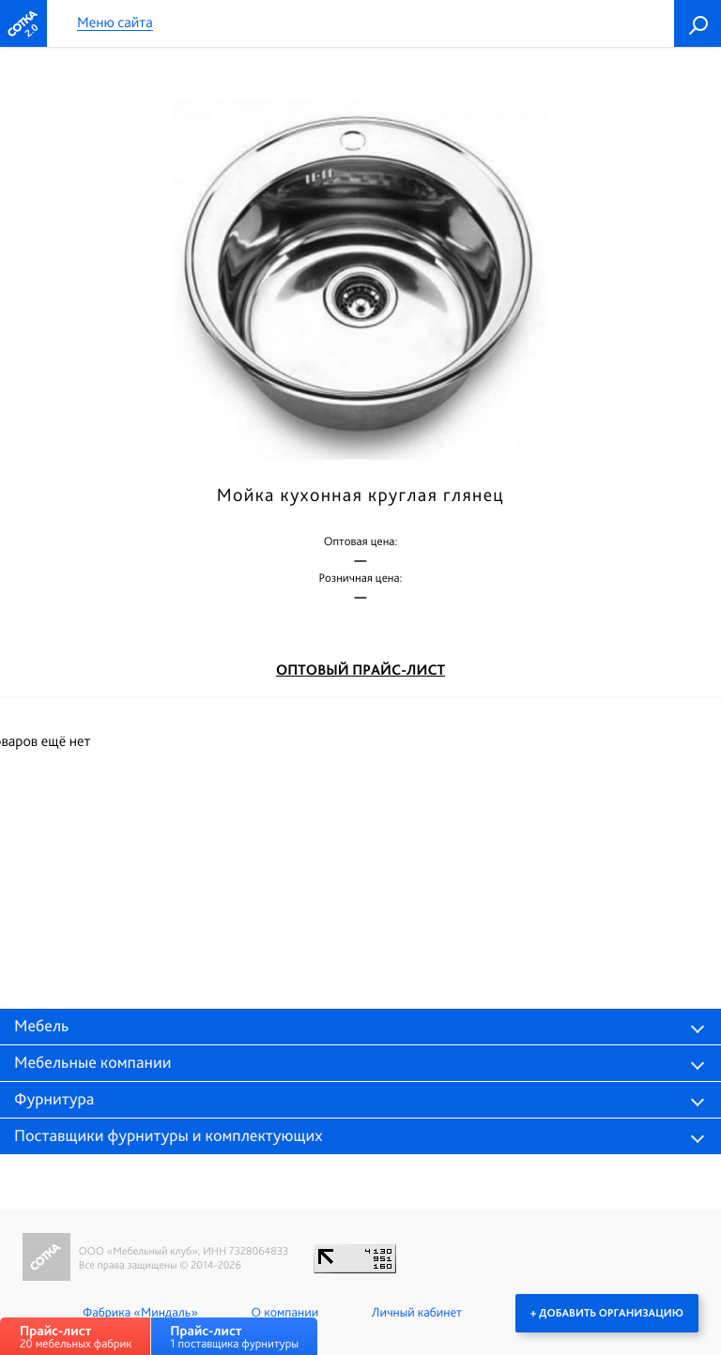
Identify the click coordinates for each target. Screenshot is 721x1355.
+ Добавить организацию (606, 1312)
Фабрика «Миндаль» (140, 1312)
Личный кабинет (417, 1312)
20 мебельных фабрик (75, 1336)
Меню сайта (115, 23)
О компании (285, 1312)
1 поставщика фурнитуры (234, 1336)
